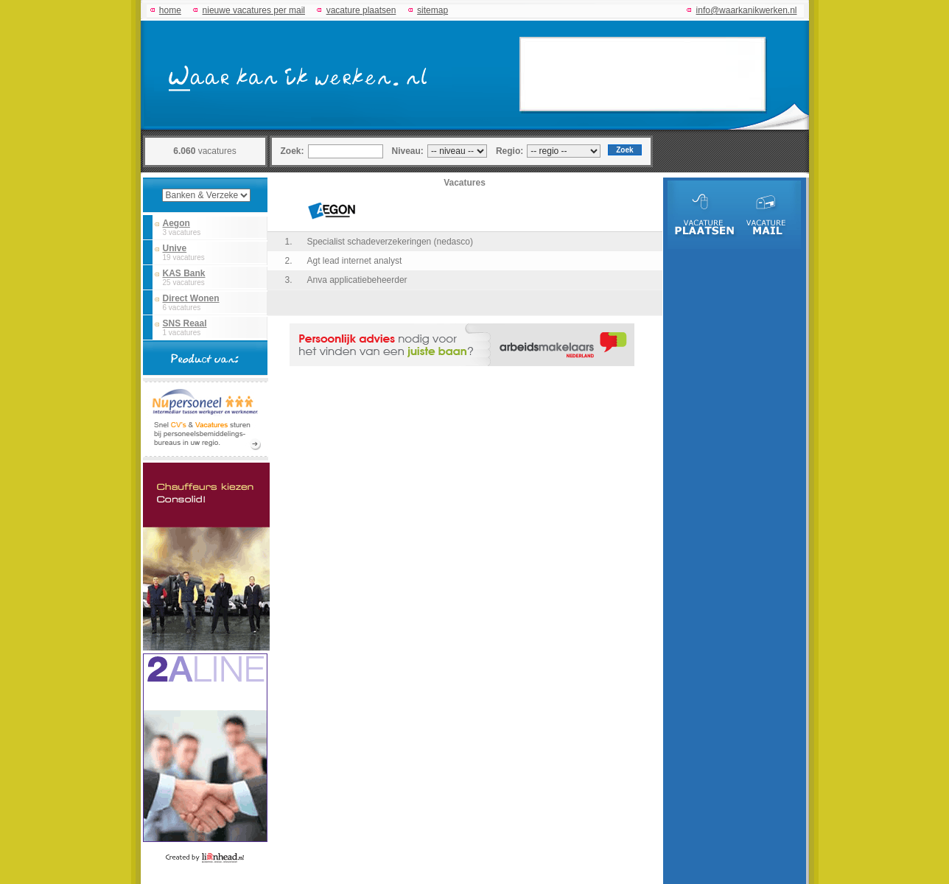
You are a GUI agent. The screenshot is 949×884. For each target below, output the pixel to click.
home (170, 10)
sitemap (432, 10)
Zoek (624, 150)
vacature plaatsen (361, 10)
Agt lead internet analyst (354, 261)
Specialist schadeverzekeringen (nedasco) (390, 241)
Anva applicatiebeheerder (357, 280)
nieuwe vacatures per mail (254, 10)
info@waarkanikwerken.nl (746, 10)
